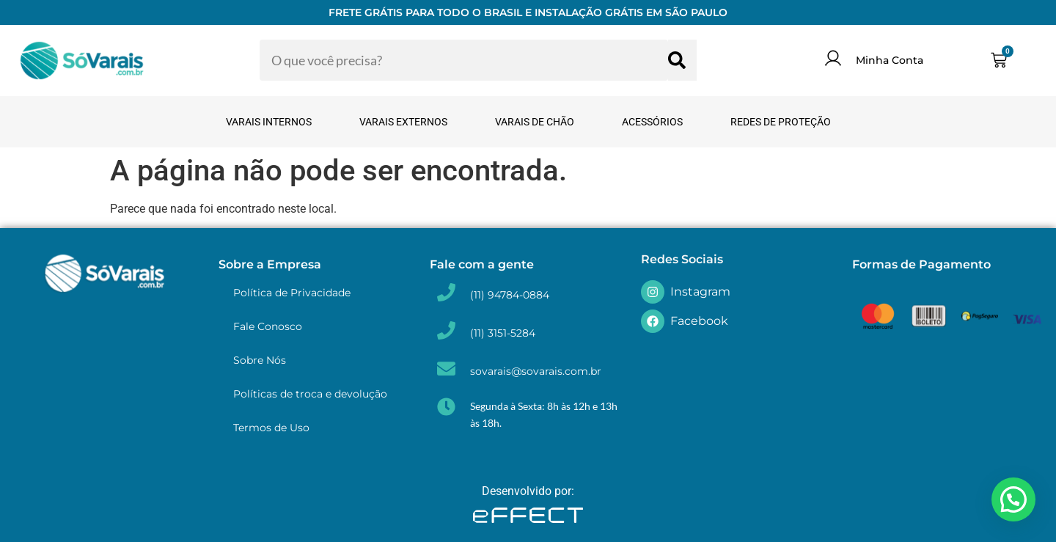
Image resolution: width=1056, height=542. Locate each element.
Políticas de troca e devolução (310, 393)
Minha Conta (889, 60)
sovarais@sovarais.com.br (535, 371)
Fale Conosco (267, 326)
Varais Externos (403, 122)
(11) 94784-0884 (509, 294)
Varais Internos (269, 122)
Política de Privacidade (292, 292)
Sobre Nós (259, 360)
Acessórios (652, 122)
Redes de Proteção (780, 122)
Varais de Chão (534, 122)
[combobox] (464, 60)
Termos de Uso (271, 427)
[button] (1013, 499)
